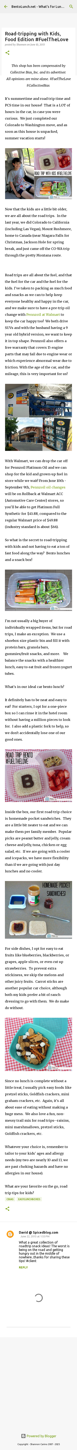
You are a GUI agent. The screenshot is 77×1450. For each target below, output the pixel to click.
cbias (10, 1199)
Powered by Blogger (38, 1436)
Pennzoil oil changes (48, 487)
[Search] (71, 7)
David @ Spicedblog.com (38, 1232)
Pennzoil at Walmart (43, 314)
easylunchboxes (29, 1199)
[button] (7, 53)
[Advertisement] (38, 1382)
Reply (23, 1267)
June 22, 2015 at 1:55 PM (35, 1236)
